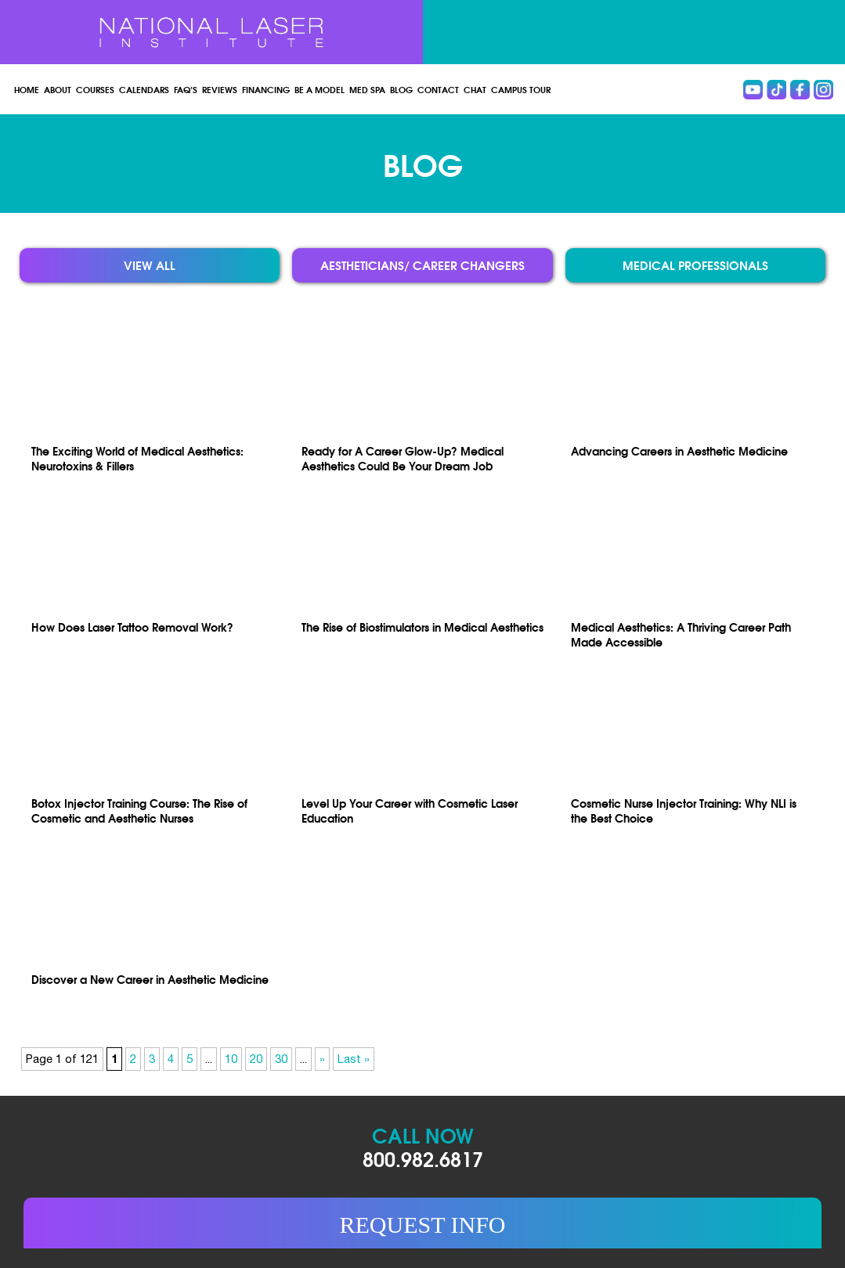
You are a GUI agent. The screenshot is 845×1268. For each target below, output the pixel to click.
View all (149, 265)
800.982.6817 (423, 1158)
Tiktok (776, 89)
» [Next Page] (322, 1058)
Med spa (367, 89)
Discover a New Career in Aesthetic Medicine (150, 979)
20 (256, 1058)
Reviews (219, 89)
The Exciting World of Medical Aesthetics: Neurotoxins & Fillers (137, 457)
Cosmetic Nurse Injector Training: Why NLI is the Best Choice (683, 810)
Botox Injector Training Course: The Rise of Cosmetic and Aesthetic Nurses (139, 810)
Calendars (144, 89)
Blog (401, 89)
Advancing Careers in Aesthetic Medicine (679, 450)
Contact (438, 89)
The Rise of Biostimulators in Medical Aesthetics (422, 627)
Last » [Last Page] (354, 1058)
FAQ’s (185, 89)
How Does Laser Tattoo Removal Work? (132, 627)
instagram (823, 89)
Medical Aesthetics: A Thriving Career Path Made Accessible (681, 634)
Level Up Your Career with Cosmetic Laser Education (410, 810)
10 (231, 1058)
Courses (95, 89)
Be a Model (319, 89)
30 (281, 1058)
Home (26, 89)
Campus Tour (521, 89)
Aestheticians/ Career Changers (422, 265)
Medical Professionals (695, 265)
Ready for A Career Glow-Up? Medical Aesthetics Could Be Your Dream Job (403, 457)
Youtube (753, 89)
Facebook (800, 89)
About (57, 89)
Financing (266, 89)
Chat (475, 89)
